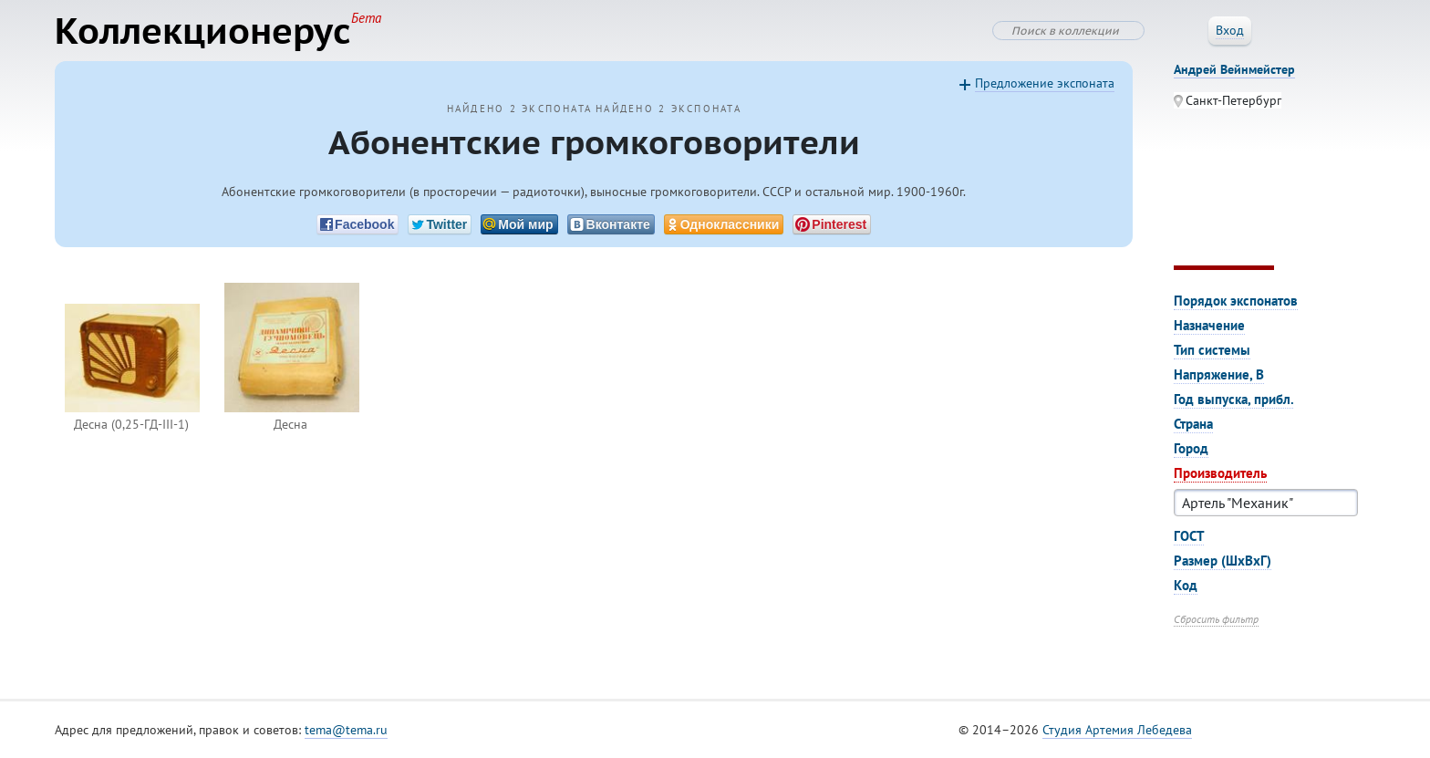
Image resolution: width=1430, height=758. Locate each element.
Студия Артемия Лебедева (1117, 730)
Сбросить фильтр (1216, 619)
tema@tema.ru (346, 730)
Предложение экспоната (1044, 83)
